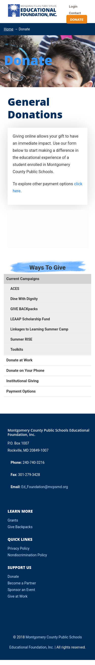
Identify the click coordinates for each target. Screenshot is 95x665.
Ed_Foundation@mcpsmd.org (44, 487)
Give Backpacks (20, 527)
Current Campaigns (22, 278)
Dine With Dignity (24, 299)
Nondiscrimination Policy (27, 555)
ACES (14, 289)
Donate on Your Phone (25, 370)
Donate (76, 19)
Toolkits (16, 349)
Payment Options (21, 391)
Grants (13, 520)
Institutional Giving (22, 381)
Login (73, 6)
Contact (75, 13)
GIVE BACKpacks (24, 309)
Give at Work (17, 596)
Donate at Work (19, 360)
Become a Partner (22, 583)
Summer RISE (21, 339)
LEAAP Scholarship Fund (30, 319)
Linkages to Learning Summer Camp (39, 329)
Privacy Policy (18, 548)
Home (8, 29)
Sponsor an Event (21, 590)
